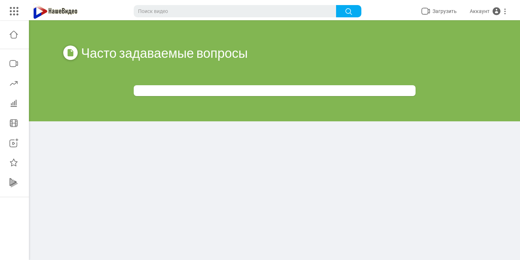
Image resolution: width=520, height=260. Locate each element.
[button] (488, 11)
